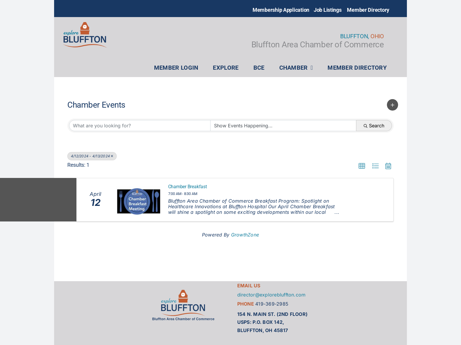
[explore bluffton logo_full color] (85, 24)
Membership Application (281, 10)
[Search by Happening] (283, 125)
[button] (392, 105)
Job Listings (328, 10)
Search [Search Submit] (374, 126)
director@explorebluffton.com (271, 295)
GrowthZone (245, 235)
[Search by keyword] (140, 125)
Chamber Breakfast (187, 186)
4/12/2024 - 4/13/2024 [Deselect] (92, 156)
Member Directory (368, 10)
